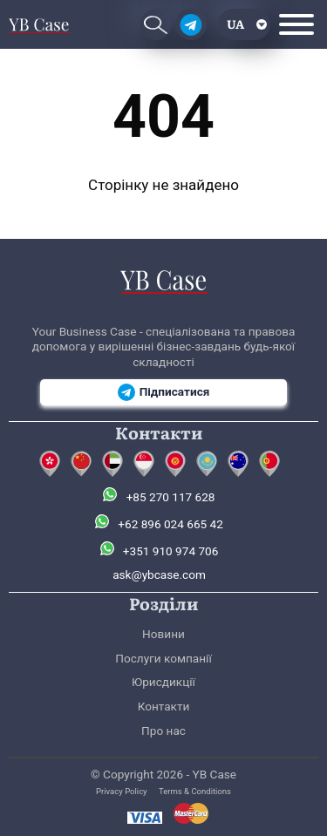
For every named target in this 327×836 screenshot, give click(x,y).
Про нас (163, 730)
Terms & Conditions (195, 791)
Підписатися (164, 392)
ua (235, 23)
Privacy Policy (121, 791)
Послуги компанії (163, 658)
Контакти (164, 706)
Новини (163, 634)
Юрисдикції (163, 682)
